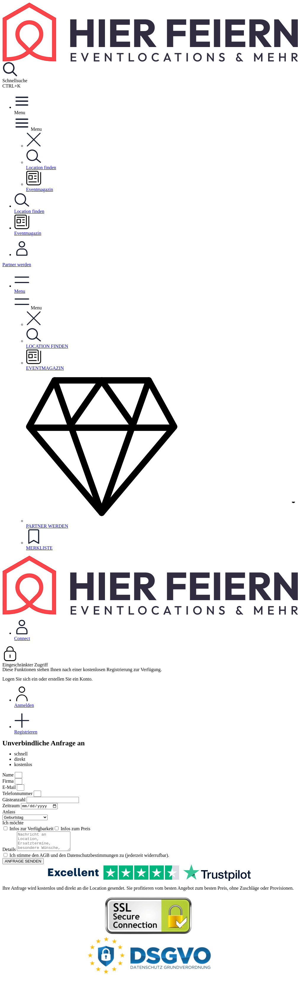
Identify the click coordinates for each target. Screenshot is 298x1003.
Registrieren (155, 723)
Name (8, 774)
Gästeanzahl (14, 799)
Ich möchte (13, 823)
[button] (33, 145)
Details (9, 853)
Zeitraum (11, 806)
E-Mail (9, 787)
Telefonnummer (18, 793)
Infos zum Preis (75, 829)
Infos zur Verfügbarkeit (31, 829)
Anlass (8, 812)
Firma (8, 781)
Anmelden (155, 697)
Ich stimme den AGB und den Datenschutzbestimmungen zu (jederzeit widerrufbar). (89, 859)
